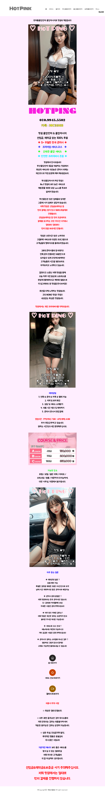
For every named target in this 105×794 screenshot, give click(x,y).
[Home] (52, 658)
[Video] (52, 688)
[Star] (52, 672)
